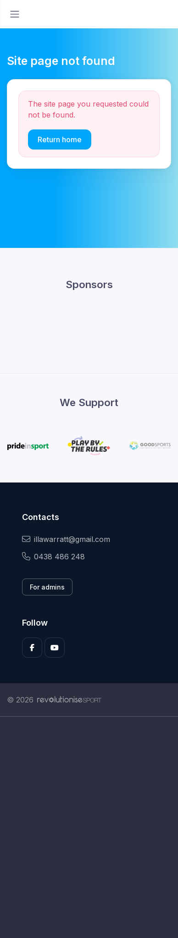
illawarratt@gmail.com (66, 539)
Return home (60, 139)
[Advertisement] (89, 827)
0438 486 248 (53, 556)
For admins (47, 587)
